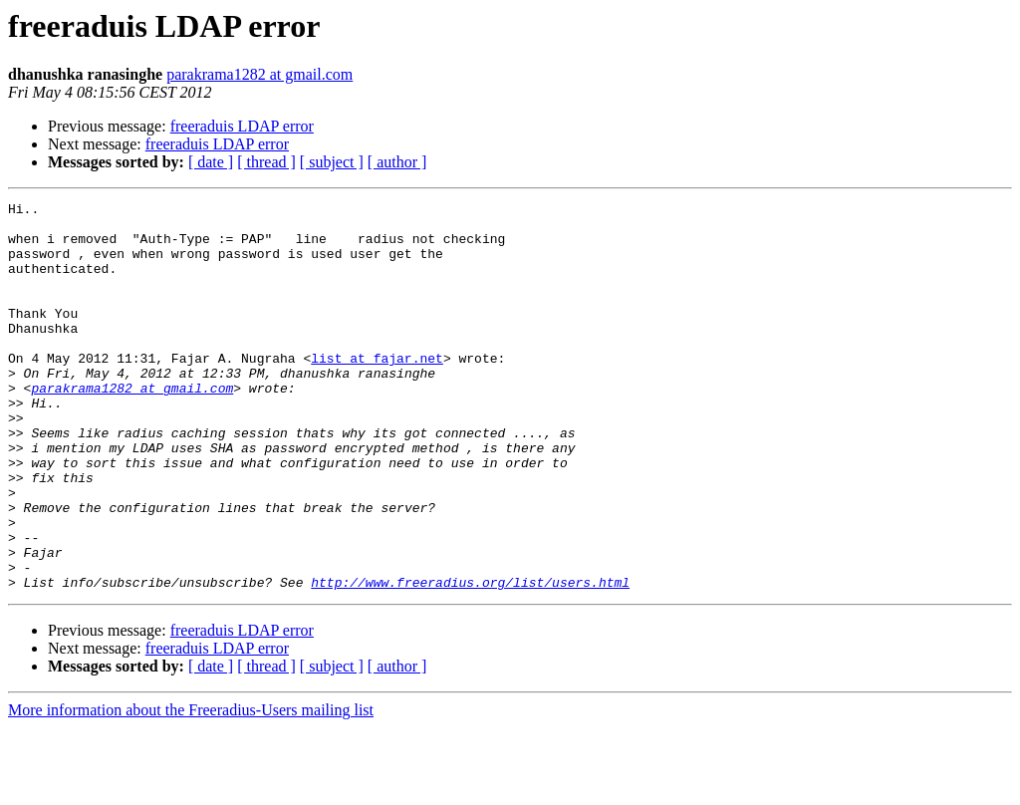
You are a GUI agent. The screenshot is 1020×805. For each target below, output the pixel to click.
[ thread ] (266, 161)
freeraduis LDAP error (242, 126)
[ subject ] (332, 161)
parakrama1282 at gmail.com (259, 74)
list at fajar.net (377, 391)
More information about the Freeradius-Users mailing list (191, 787)
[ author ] (397, 161)
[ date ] (210, 161)
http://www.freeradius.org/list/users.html (470, 660)
